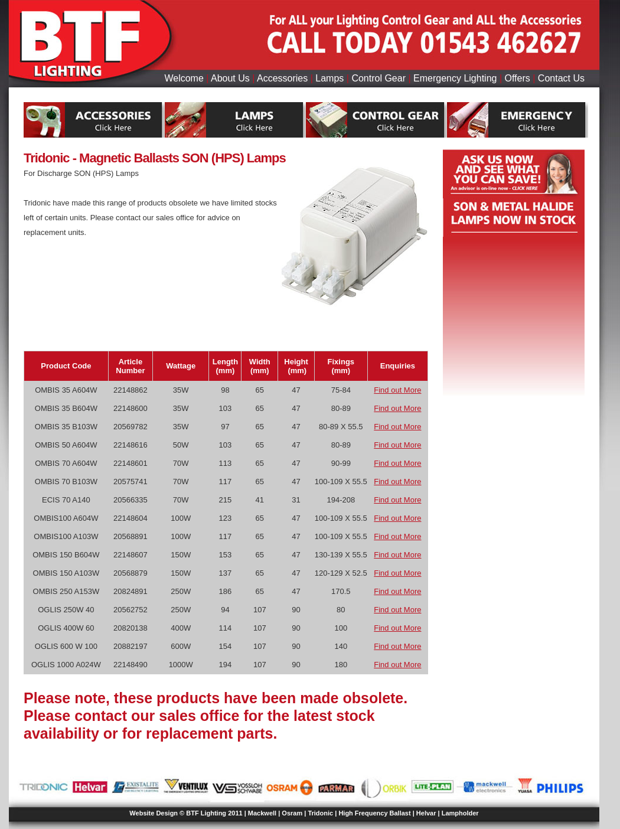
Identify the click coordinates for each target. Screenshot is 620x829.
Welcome (183, 78)
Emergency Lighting (455, 78)
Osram (292, 813)
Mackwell (262, 813)
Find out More (397, 390)
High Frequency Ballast (374, 813)
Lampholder (460, 813)
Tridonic (320, 813)
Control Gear (378, 78)
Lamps (329, 78)
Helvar (426, 813)
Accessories (282, 78)
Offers (517, 78)
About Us (230, 78)
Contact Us (561, 78)
